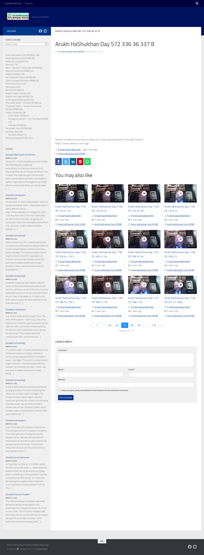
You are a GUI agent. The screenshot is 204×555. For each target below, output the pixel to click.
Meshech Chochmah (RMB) (18, 71)
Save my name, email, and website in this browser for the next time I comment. (94, 400)
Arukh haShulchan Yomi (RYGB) (73, 153)
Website (61, 389)
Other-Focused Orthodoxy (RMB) (20, 80)
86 (132, 334)
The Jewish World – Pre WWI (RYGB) (22, 103)
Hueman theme (41, 549)
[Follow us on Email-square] (45, 31)
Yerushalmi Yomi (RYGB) (16, 128)
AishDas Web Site (13, 3)
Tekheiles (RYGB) (15, 125)
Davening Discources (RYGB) (18, 58)
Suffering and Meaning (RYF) (18, 99)
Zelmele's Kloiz (12, 131)
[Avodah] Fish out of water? (18, 494)
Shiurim (29, 3)
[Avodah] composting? (16, 235)
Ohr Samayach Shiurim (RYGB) (19, 77)
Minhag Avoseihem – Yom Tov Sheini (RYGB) (28, 119)
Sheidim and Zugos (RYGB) (17, 96)
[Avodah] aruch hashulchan (17, 457)
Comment (63, 359)
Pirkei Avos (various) (14, 83)
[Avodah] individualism (16, 195)
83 (109, 334)
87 (139, 334)
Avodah (9, 149)
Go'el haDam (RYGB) (17, 115)
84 (117, 334)
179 (155, 334)
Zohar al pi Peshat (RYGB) (17, 138)
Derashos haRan (15, 135)
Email (132, 379)
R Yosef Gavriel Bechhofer (71, 51)
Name (61, 379)
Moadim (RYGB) (13, 74)
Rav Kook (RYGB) (13, 90)
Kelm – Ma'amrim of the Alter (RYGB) (22, 68)
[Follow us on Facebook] (40, 31)
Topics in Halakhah (14, 112)
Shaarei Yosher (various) (16, 93)
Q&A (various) (12, 87)
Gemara (9, 64)
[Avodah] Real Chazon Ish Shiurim (20, 154)
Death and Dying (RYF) (15, 61)
